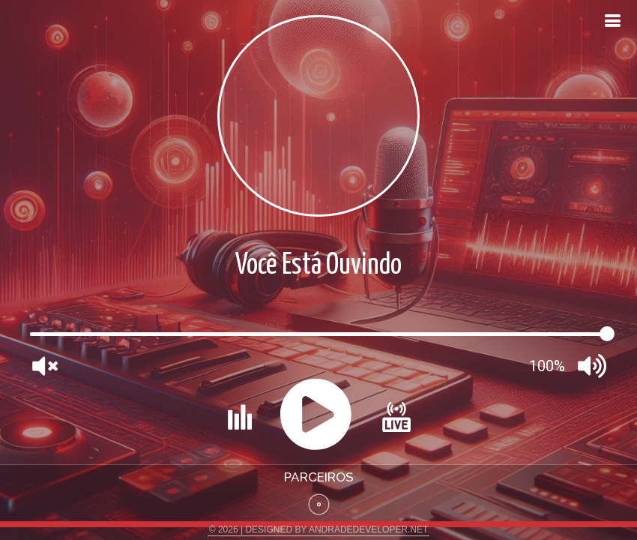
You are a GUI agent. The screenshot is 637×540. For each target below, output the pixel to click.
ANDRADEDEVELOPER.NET (368, 529)
